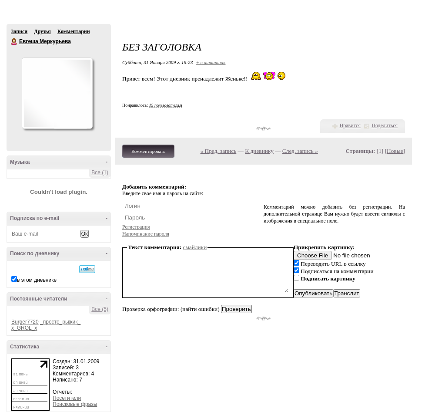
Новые (395, 151)
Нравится (350, 125)
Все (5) (99, 309)
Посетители (67, 398)
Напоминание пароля (145, 234)
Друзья (42, 31)
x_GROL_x (24, 328)
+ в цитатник (210, 62)
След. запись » (300, 151)
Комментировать (148, 151)
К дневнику (259, 151)
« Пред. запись (219, 151)
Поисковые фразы (75, 404)
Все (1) (99, 172)
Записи (19, 31)
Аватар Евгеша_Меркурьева (57, 93)
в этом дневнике (37, 280)
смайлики (195, 247)
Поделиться (384, 125)
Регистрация (136, 227)
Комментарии (73, 31)
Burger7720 (25, 322)
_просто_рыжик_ (60, 322)
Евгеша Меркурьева (14, 41)
